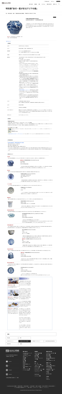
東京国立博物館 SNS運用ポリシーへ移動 (12, 377)
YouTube (8, 361)
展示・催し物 (31, 4)
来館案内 (35, 4)
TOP (6, 13)
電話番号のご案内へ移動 (10, 356)
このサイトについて (35, 387)
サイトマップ (46, 387)
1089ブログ (48, 379)
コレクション (43, 4)
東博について (55, 4)
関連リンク (41, 387)
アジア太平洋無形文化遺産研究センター (20, 387)
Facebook (9, 374)
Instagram (9, 370)
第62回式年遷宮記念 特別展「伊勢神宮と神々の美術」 (16, 142)
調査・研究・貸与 (49, 4)
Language (58, 1)
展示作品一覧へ (8, 41)
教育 (39, 4)
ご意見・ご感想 (29, 387)
